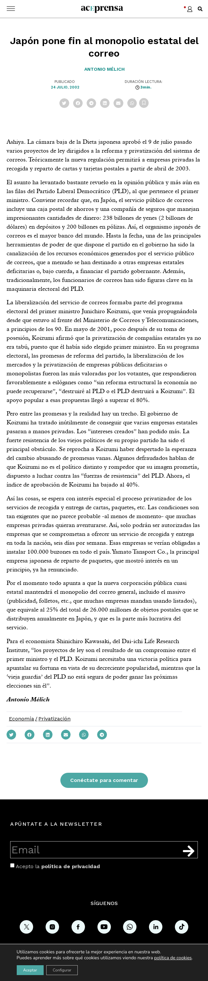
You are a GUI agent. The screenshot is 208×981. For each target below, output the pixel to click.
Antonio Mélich (104, 69)
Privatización (54, 719)
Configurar (62, 970)
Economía (21, 719)
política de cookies (173, 958)
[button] (200, 8)
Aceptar (30, 970)
